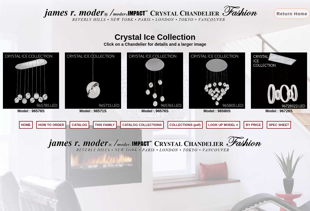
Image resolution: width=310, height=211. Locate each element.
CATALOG (79, 125)
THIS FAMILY (105, 125)
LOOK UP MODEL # (223, 125)
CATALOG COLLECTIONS (142, 125)
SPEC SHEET (279, 125)
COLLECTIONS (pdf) (185, 125)
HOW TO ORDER (51, 125)
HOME (26, 125)
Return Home (292, 13)
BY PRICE (253, 125)
